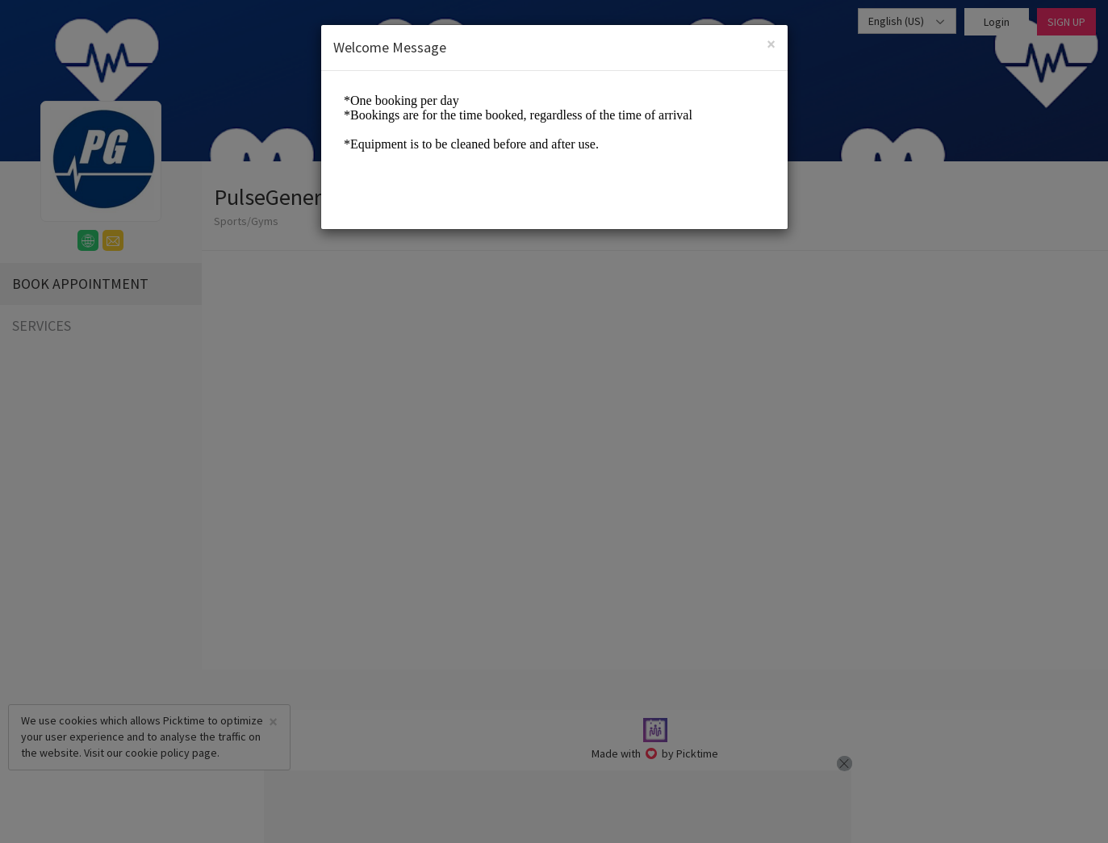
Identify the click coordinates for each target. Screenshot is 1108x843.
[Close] (771, 43)
